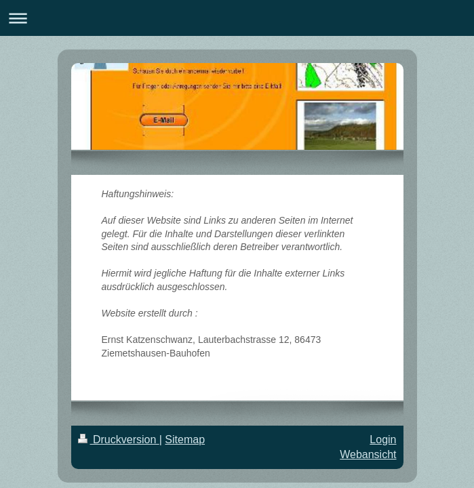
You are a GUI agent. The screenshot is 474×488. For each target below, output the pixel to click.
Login (383, 439)
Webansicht (368, 454)
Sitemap (185, 439)
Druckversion (118, 439)
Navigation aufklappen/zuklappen (237, 18)
